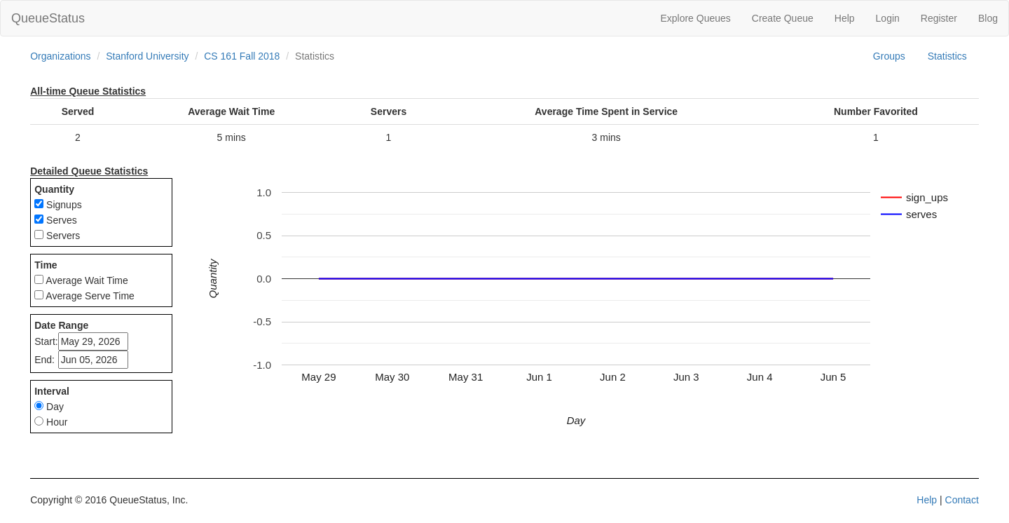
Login (888, 18)
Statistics (947, 56)
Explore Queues (695, 18)
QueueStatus (48, 18)
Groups (889, 56)
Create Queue (783, 18)
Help (845, 18)
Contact (962, 499)
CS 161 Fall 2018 (242, 56)
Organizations (60, 56)
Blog (988, 18)
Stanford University (147, 56)
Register (939, 18)
